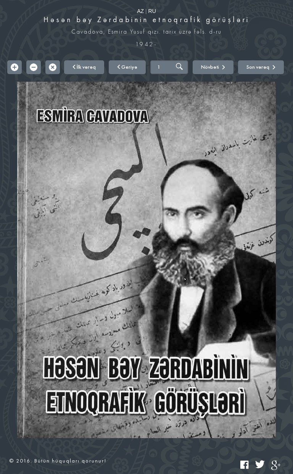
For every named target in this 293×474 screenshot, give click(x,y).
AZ (140, 11)
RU (152, 11)
